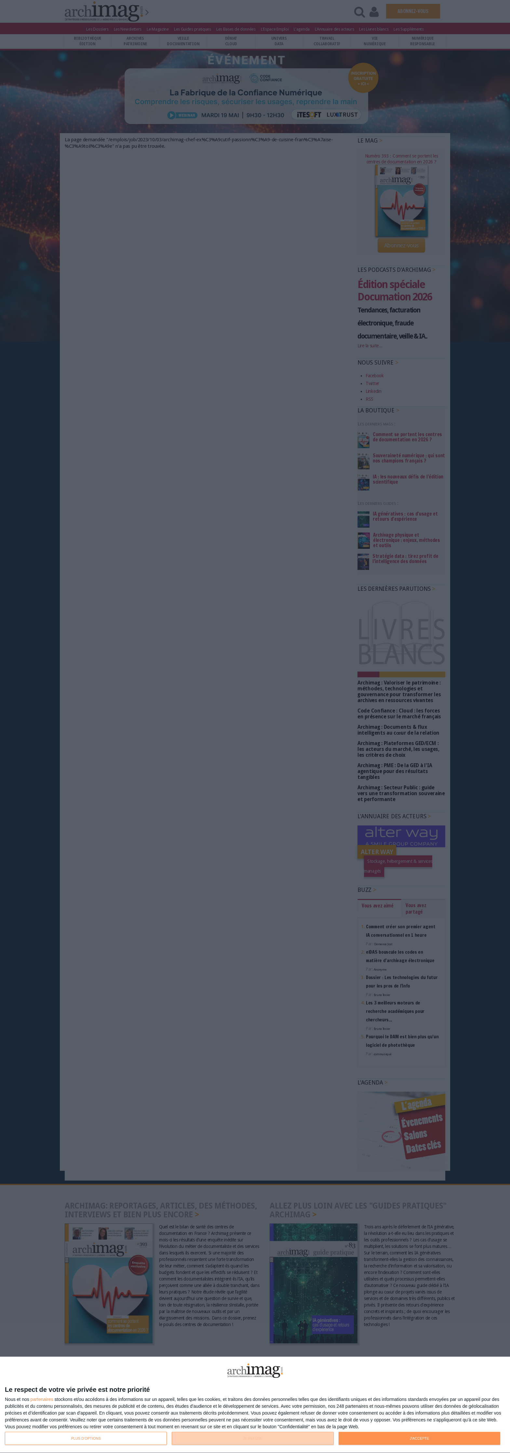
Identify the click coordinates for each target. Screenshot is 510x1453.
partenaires (42, 1399)
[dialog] (255, 1405)
